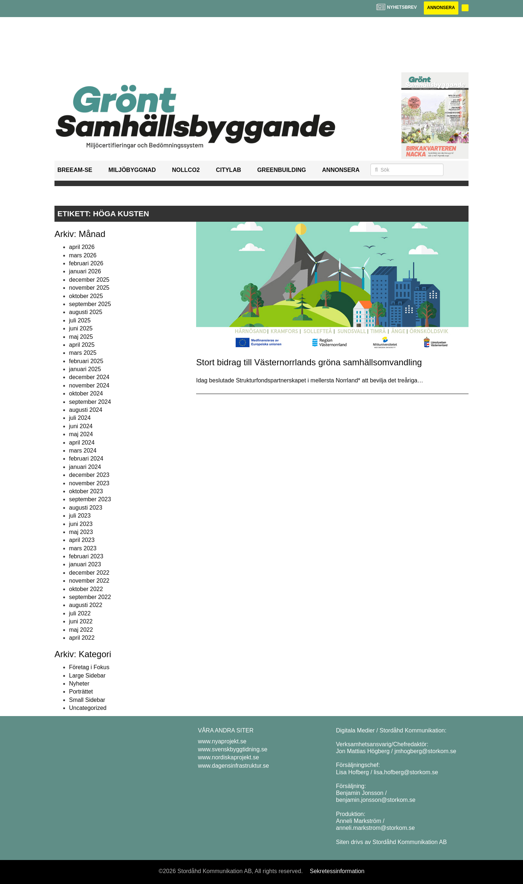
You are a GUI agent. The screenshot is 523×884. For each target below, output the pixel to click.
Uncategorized (87, 708)
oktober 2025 (86, 296)
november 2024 (89, 385)
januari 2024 (85, 467)
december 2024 (89, 377)
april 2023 (81, 540)
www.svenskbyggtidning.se (232, 749)
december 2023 (89, 475)
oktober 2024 (86, 393)
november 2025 (89, 288)
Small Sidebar (87, 700)
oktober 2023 (86, 491)
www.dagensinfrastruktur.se (233, 766)
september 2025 (90, 304)
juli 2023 (80, 516)
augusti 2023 (85, 508)
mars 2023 (83, 548)
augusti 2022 (85, 605)
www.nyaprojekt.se (222, 741)
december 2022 (89, 573)
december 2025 (89, 280)
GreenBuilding (281, 170)
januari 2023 (85, 565)
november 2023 (89, 483)
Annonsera (440, 8)
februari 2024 (86, 459)
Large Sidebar (87, 675)
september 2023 (90, 500)
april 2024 (81, 442)
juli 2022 (80, 613)
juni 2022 (81, 621)
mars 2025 (83, 353)
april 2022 (81, 638)
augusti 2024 (85, 410)
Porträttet (81, 692)
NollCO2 (186, 170)
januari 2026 (85, 272)
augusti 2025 (85, 312)
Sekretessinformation (337, 871)
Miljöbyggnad (132, 170)
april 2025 (81, 345)
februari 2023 (86, 556)
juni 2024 (81, 426)
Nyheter (79, 683)
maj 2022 (81, 630)
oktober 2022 (86, 589)
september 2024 (90, 402)
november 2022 (89, 581)
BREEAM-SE (74, 170)
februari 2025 (86, 361)
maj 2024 (81, 434)
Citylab (228, 170)
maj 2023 (81, 532)
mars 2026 (83, 255)
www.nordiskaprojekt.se (228, 758)
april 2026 (81, 247)
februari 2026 (86, 263)
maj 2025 (81, 337)
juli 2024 (80, 418)
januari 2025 (85, 369)
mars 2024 (83, 450)
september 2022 (90, 597)
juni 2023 (81, 524)
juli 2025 (80, 320)
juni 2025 (81, 328)
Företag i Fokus (89, 667)
